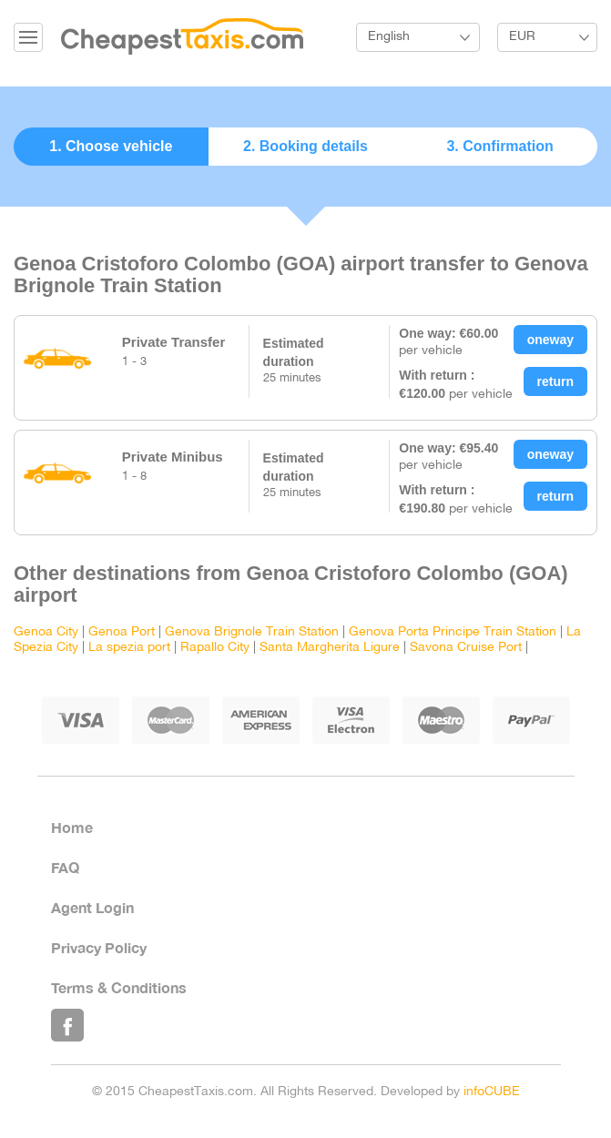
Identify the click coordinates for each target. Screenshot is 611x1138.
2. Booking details (305, 146)
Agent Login (92, 907)
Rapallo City (214, 648)
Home (72, 827)
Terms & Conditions (119, 987)
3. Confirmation (499, 146)
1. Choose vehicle (110, 146)
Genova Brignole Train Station (252, 632)
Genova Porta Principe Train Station (452, 632)
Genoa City (46, 632)
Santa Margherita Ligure (330, 648)
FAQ (65, 867)
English (389, 37)
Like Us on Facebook (67, 1025)
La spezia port (129, 648)
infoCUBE (491, 1092)
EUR (522, 37)
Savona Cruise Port (466, 648)
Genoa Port (121, 632)
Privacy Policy (99, 947)
